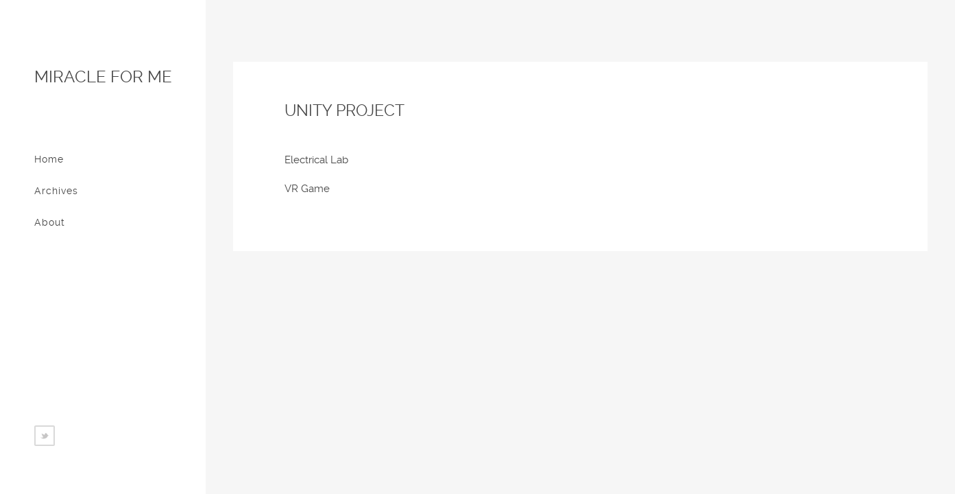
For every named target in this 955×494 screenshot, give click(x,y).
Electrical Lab (316, 160)
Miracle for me (103, 76)
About (49, 222)
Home (49, 159)
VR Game (307, 189)
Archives (56, 190)
